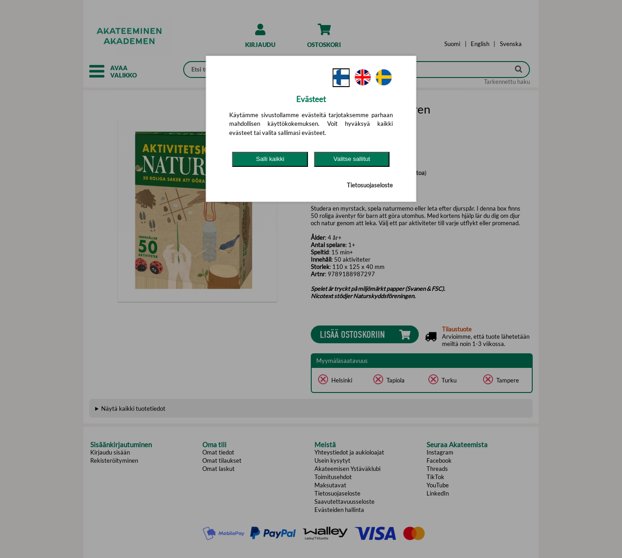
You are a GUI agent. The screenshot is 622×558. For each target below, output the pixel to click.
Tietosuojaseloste (370, 185)
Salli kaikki (270, 158)
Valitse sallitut (352, 158)
